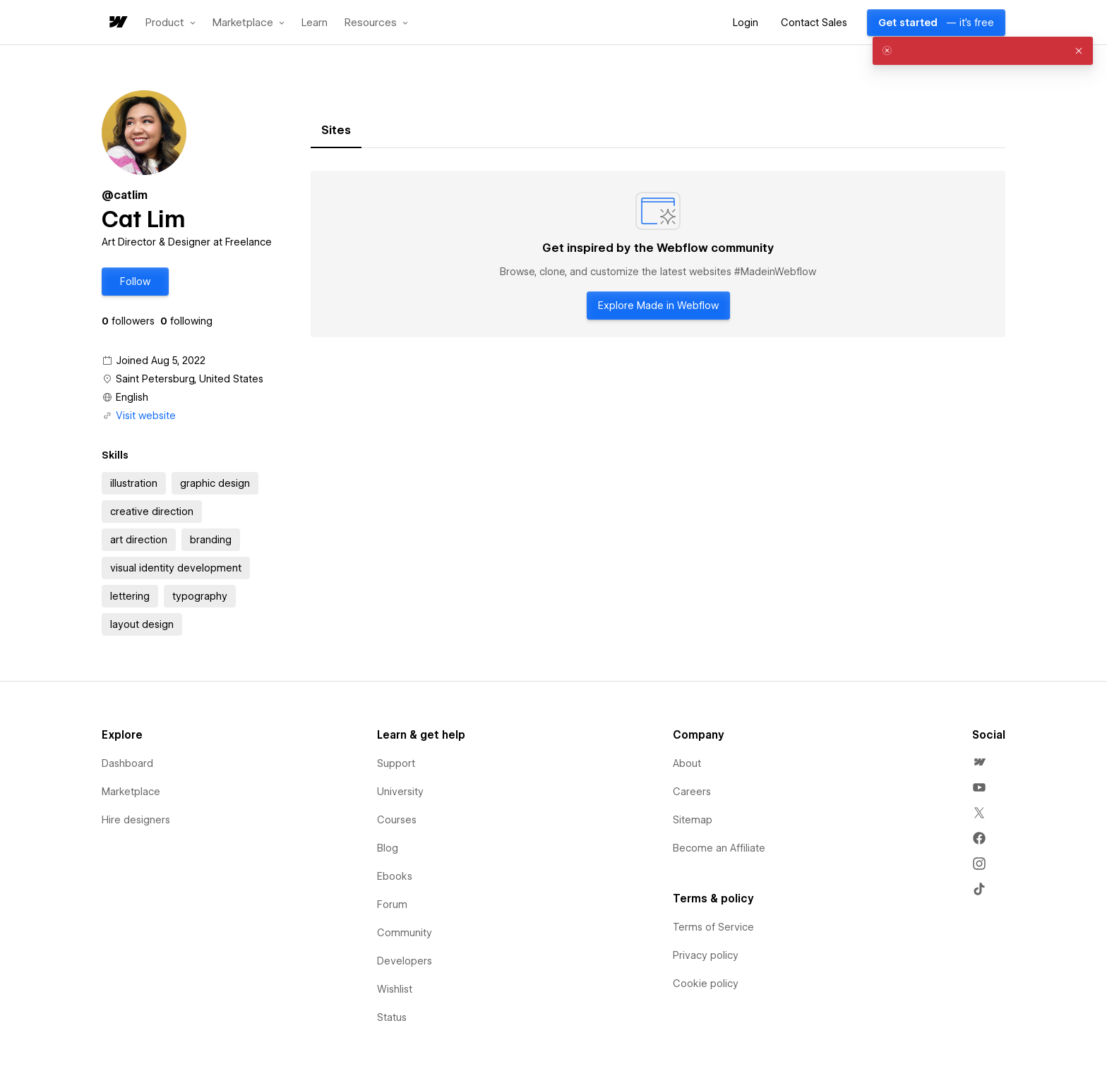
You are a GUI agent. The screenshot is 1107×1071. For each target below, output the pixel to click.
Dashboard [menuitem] (127, 763)
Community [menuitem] (404, 932)
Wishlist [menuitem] (394, 989)
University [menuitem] (400, 791)
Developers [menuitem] (404, 961)
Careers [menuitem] (692, 791)
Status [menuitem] (392, 1017)
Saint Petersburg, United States (189, 379)
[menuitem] (979, 762)
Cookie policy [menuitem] (705, 983)
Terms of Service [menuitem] (713, 927)
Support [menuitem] (396, 763)
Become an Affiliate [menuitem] (719, 848)
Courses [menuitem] (397, 819)
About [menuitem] (687, 763)
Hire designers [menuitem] (136, 819)
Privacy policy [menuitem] (705, 955)
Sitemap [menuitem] (692, 819)
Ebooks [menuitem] (394, 876)
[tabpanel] (658, 254)
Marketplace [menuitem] (131, 791)
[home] (117, 23)
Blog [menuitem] (387, 848)
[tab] (336, 130)
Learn (314, 23)
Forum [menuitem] (392, 904)
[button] (170, 22)
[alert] (983, 51)
